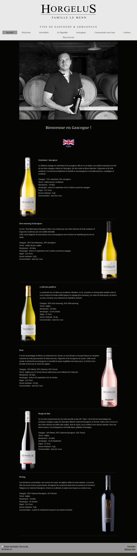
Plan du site (23, 546)
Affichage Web (129, 549)
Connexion (131, 546)
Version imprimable (10, 546)
